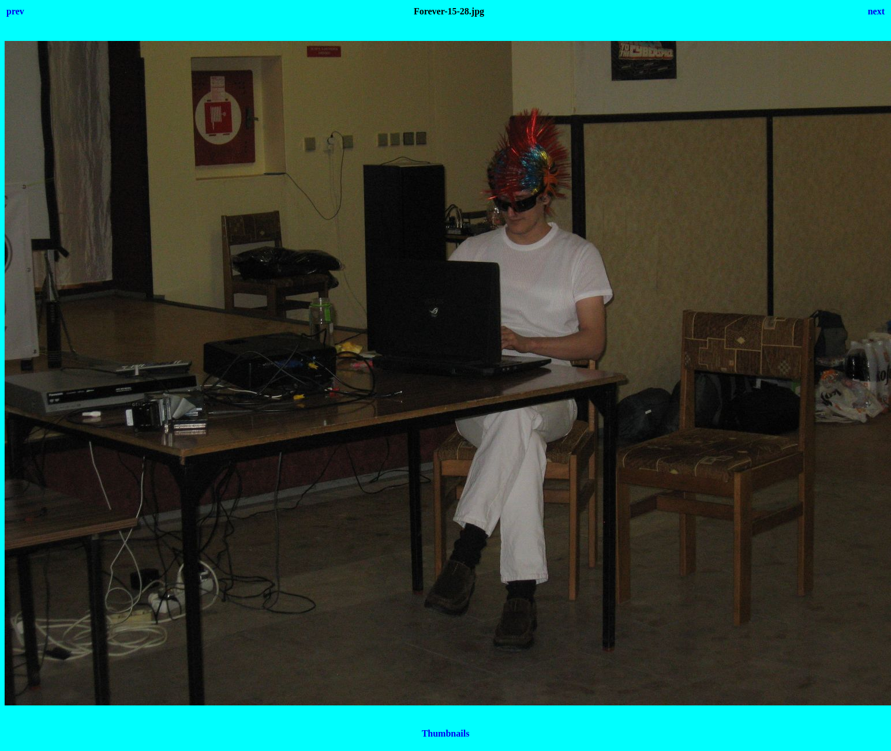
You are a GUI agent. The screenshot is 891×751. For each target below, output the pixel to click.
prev (15, 11)
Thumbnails (446, 733)
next (876, 11)
